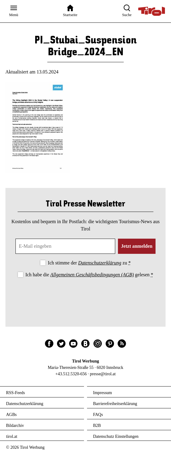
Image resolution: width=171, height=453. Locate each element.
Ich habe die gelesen (89, 274)
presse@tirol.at (103, 374)
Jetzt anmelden (137, 246)
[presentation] (85, 296)
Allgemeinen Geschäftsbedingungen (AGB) (92, 274)
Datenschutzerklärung (99, 262)
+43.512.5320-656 (71, 374)
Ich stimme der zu (89, 262)
